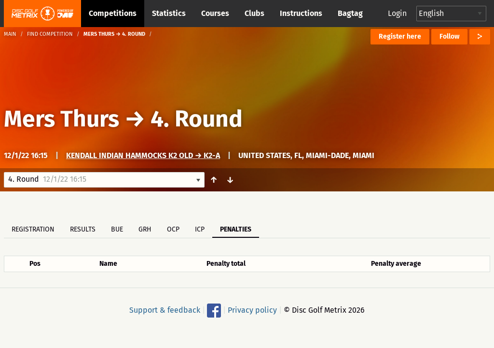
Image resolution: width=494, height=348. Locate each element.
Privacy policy (252, 310)
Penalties (235, 229)
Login (397, 13)
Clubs (254, 13)
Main (10, 34)
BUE (117, 229)
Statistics (169, 13)
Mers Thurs (61, 119)
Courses (215, 13)
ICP (200, 229)
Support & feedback (164, 310)
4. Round (197, 119)
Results (83, 229)
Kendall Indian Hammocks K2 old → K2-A (143, 155)
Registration (33, 229)
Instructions (301, 13)
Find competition (50, 34)
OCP (173, 229)
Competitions (113, 13)
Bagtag (350, 13)
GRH (144, 229)
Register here (400, 36)
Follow (449, 36)
